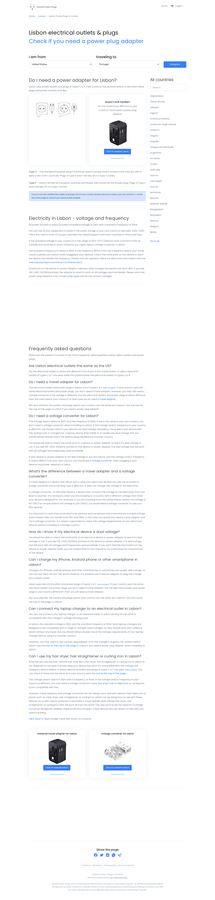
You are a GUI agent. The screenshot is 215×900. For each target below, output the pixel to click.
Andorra (154, 131)
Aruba (153, 165)
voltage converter (102, 462)
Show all (154, 242)
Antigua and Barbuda (162, 148)
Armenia (155, 159)
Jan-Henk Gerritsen (118, 879)
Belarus (154, 222)
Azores (154, 187)
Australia (155, 170)
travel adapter (107, 400)
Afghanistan (157, 97)
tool (135, 196)
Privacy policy (110, 867)
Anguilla (154, 142)
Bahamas (155, 193)
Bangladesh (156, 210)
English (177, 6)
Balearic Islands (158, 205)
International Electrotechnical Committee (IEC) (55, 263)
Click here (34, 720)
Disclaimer (97, 867)
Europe (43, 17)
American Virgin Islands (163, 125)
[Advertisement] (87, 313)
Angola (154, 136)
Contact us (86, 867)
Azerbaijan (156, 182)
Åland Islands (157, 102)
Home (163, 6)
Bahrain (154, 199)
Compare (175, 65)
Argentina (155, 153)
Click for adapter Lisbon (117, 153)
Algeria (154, 114)
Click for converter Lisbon (117, 769)
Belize (153, 233)
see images (109, 389)
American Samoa (159, 119)
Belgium (154, 227)
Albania (154, 108)
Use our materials (126, 867)
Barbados (155, 216)
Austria (154, 176)
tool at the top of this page (61, 647)
